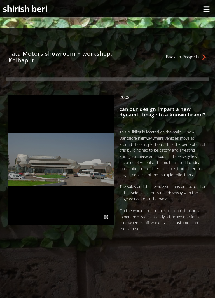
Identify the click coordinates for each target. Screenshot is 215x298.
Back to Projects (183, 57)
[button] (206, 9)
